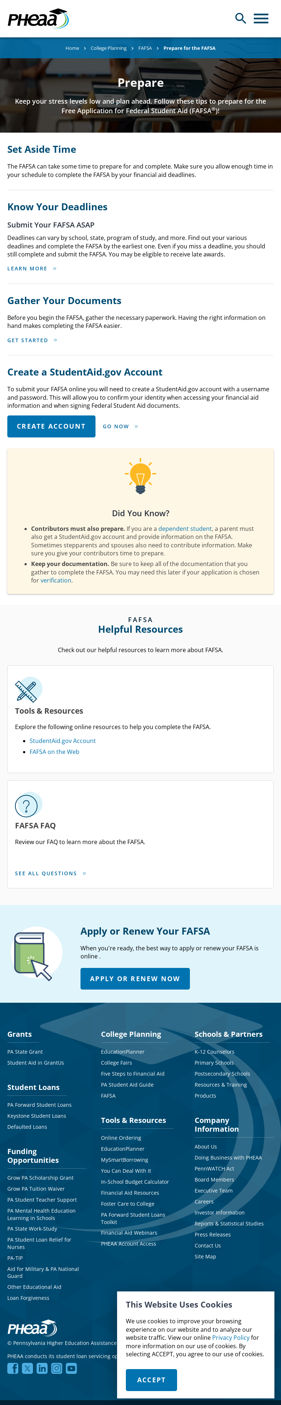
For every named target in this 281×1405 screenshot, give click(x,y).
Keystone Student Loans (36, 1059)
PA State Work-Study (32, 1172)
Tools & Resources (133, 1064)
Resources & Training (221, 1028)
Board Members (214, 1123)
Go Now (116, 426)
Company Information (217, 1068)
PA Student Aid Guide (127, 1028)
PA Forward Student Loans (39, 1048)
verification (56, 580)
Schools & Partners (229, 978)
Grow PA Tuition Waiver (36, 1132)
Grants (19, 978)
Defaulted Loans (27, 1070)
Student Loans (33, 1031)
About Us (206, 1090)
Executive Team (214, 1134)
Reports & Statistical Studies (229, 1167)
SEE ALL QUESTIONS (86, 819)
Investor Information (220, 1156)
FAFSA (145, 48)
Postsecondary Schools (222, 1017)
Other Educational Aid (34, 1230)
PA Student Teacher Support (42, 1143)
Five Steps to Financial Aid (133, 1017)
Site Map (205, 1200)
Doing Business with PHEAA (228, 1101)
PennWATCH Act (214, 1112)
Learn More (27, 268)
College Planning (109, 48)
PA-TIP (15, 1201)
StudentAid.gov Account (103, 715)
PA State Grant (25, 995)
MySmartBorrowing (124, 1103)
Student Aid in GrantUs (35, 1006)
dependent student (185, 529)
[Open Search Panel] (240, 18)
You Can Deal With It (126, 1114)
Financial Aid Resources (130, 1136)
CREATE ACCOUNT (51, 426)
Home (72, 48)
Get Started (27, 340)
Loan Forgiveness (28, 1241)
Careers (204, 1145)
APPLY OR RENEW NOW (135, 921)
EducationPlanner (123, 995)
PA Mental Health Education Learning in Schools (41, 1158)
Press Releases (213, 1178)
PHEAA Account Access (128, 1187)
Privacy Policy (231, 1338)
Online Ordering (121, 1081)
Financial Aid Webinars (129, 1176)
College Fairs (116, 1006)
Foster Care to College (127, 1147)
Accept (151, 1379)
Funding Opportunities (33, 1099)
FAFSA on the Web (95, 726)
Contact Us (208, 1189)
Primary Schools (214, 1006)
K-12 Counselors (215, 995)
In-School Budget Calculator (135, 1125)
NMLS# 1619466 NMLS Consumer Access (218, 1286)
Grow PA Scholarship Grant (40, 1121)
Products (205, 1039)
